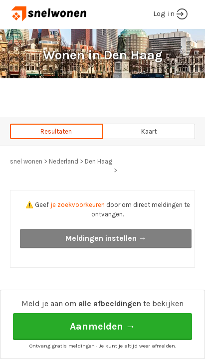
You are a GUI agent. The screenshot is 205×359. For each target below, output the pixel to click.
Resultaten (56, 131)
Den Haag (98, 161)
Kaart (149, 131)
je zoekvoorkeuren (77, 204)
